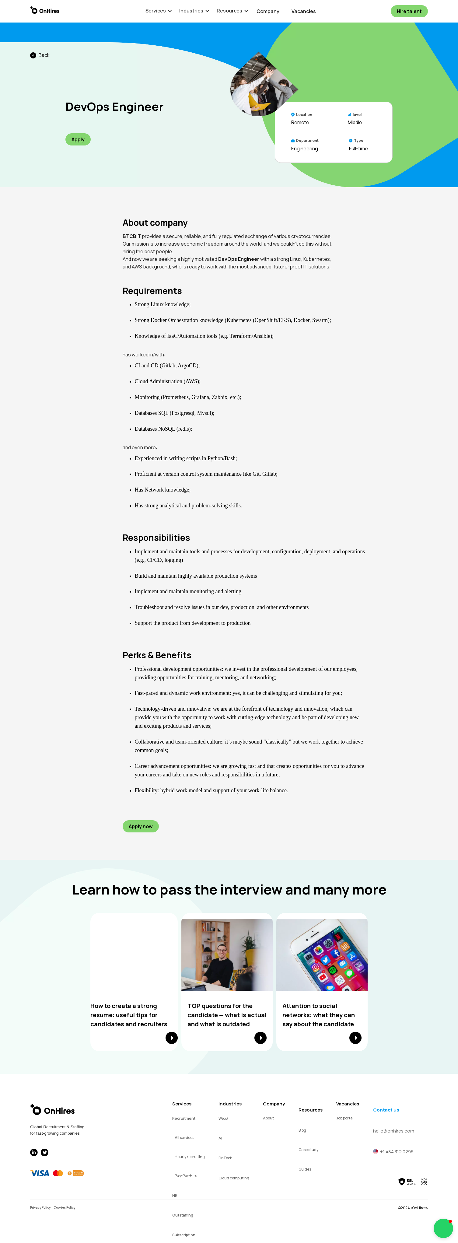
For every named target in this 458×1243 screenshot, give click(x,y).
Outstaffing (182, 1215)
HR (174, 1195)
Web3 (223, 1118)
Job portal (345, 1118)
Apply (78, 139)
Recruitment (183, 1118)
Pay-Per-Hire (186, 1175)
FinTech (225, 1158)
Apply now (141, 826)
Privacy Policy (40, 1207)
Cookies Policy (64, 1207)
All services (184, 1137)
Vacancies (304, 11)
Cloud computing (234, 1178)
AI (220, 1138)
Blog (302, 1130)
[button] (155, 10)
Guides (305, 1169)
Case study (308, 1149)
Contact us (386, 1110)
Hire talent (409, 11)
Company (268, 11)
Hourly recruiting (190, 1156)
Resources (311, 1110)
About (268, 1118)
